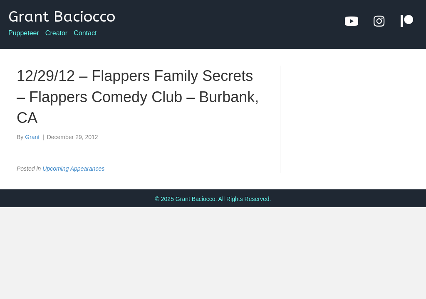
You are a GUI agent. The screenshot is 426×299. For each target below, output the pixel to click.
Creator (56, 33)
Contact (85, 33)
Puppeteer (23, 33)
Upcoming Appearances (73, 168)
